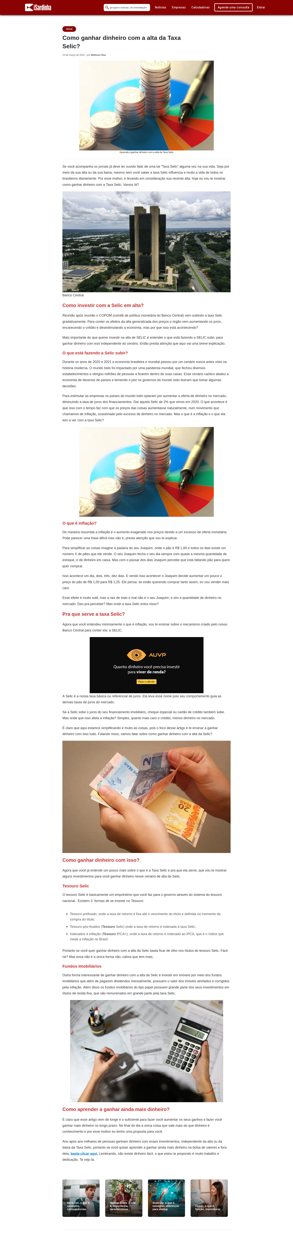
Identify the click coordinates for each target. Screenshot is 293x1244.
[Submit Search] (107, 7)
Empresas (179, 7)
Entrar (261, 7)
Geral (69, 29)
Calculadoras (200, 7)
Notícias (160, 7)
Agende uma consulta (233, 7)
